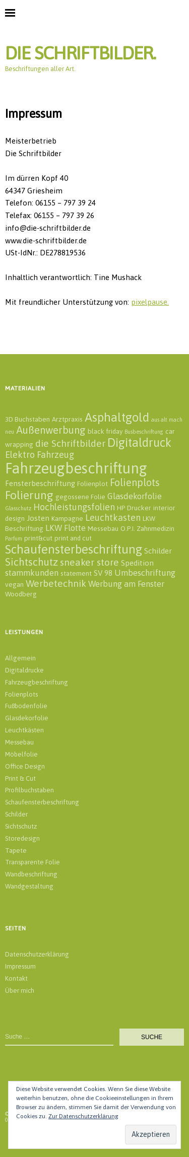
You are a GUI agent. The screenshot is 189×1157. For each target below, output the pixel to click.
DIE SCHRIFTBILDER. (80, 53)
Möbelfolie (21, 754)
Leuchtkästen (24, 730)
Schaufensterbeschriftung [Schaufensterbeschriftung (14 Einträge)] (73, 549)
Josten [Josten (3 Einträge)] (38, 518)
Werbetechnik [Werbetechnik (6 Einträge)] (56, 583)
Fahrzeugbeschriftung (36, 682)
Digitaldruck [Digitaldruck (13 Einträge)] (139, 442)
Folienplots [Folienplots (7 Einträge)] (135, 482)
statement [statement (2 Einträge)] (76, 573)
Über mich (19, 990)
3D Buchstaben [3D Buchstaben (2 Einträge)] (27, 419)
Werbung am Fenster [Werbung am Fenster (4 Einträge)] (126, 584)
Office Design (25, 766)
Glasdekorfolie (26, 718)
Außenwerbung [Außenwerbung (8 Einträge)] (51, 430)
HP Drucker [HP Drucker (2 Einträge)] (134, 508)
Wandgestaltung (29, 886)
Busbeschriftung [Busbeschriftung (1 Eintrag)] (143, 432)
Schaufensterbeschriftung (42, 802)
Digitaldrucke (24, 670)
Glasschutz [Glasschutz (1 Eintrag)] (18, 508)
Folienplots (21, 694)
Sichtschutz (21, 826)
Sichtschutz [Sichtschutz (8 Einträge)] (31, 562)
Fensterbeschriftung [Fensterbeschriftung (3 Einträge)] (40, 483)
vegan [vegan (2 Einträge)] (14, 584)
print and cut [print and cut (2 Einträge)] (73, 538)
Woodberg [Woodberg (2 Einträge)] (21, 594)
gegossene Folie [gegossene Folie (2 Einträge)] (80, 497)
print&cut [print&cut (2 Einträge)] (38, 538)
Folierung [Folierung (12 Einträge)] (29, 495)
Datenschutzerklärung (37, 954)
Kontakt (16, 978)
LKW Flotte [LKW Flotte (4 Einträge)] (65, 528)
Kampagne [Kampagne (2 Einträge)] (67, 518)
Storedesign (22, 838)
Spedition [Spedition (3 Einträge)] (137, 563)
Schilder (16, 814)
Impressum (20, 966)
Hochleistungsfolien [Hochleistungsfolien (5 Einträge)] (74, 507)
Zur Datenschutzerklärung (83, 1116)
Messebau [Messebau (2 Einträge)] (103, 528)
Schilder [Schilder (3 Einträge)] (158, 551)
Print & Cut (20, 778)
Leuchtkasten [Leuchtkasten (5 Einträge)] (113, 517)
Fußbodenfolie (26, 706)
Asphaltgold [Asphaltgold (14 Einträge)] (117, 417)
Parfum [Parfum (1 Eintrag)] (13, 538)
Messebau (19, 742)
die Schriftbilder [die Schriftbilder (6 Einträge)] (70, 443)
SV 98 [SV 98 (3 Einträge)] (103, 573)
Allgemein (20, 658)
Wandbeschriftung (31, 874)
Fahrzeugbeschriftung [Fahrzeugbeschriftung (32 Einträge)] (76, 468)
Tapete (16, 850)
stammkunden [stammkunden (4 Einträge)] (31, 573)
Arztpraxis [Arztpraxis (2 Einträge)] (67, 419)
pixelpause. (150, 302)
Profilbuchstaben (29, 790)
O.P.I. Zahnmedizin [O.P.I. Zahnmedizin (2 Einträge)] (147, 528)
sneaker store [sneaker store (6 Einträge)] (89, 562)
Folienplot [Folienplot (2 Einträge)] (92, 484)
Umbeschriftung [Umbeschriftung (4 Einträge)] (144, 573)
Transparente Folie (32, 862)
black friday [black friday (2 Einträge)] (105, 431)
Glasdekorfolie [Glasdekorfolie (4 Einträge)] (134, 496)
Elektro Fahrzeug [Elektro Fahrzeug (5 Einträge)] (39, 454)
